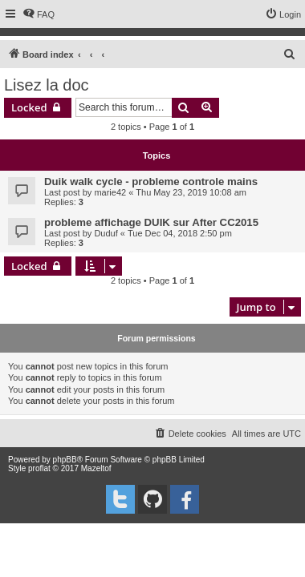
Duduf (105, 233)
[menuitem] (38, 14)
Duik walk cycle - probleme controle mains (151, 182)
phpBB (65, 459)
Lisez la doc (46, 85)
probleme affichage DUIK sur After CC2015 (151, 222)
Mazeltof (96, 468)
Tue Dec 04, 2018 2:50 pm (180, 233)
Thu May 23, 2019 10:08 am (191, 192)
